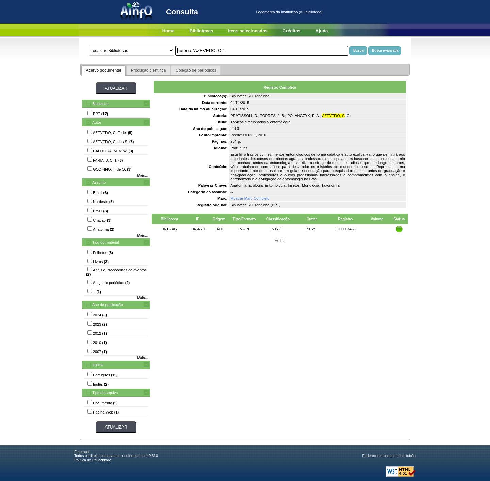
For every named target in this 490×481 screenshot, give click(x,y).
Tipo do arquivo (105, 393)
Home (168, 30)
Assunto (99, 182)
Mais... (142, 175)
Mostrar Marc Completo (250, 198)
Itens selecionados (247, 30)
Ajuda (321, 30)
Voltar (280, 240)
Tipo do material (105, 242)
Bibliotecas (201, 30)
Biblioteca (100, 104)
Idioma (97, 365)
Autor (96, 122)
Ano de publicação (107, 305)
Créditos (291, 30)
